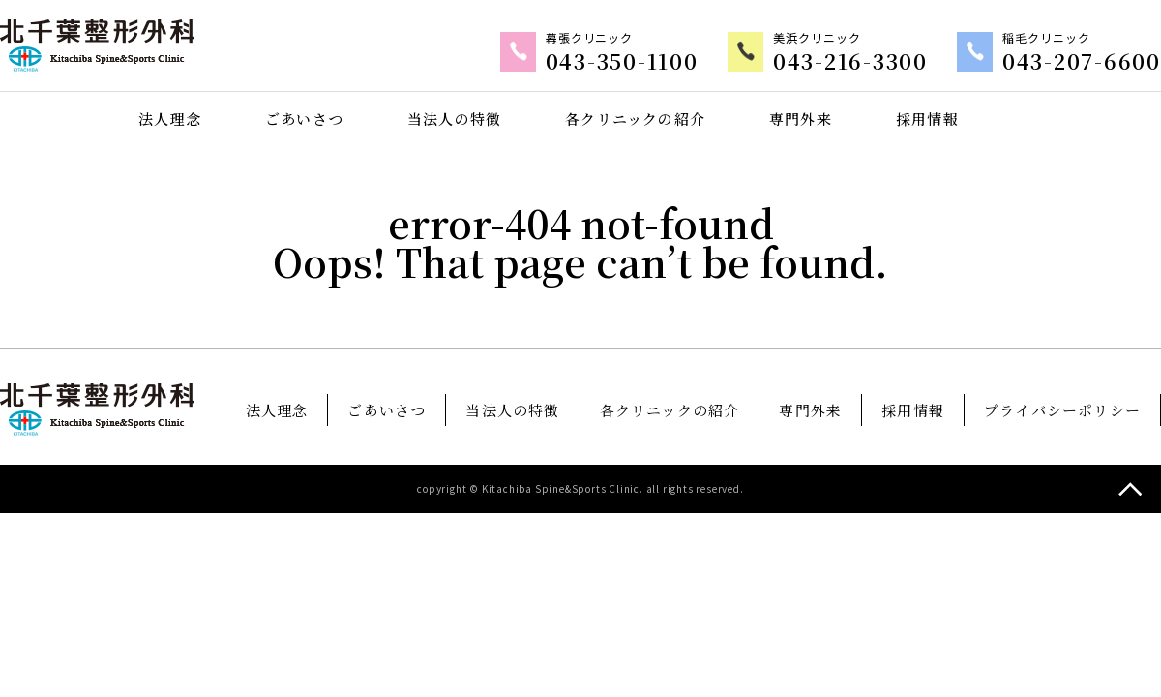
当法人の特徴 (454, 118)
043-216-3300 (874, 61)
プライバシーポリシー (1062, 409)
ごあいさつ (304, 118)
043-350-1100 (660, 61)
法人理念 (169, 118)
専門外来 (801, 118)
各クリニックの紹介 (635, 118)
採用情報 (927, 118)
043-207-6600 (1090, 61)
